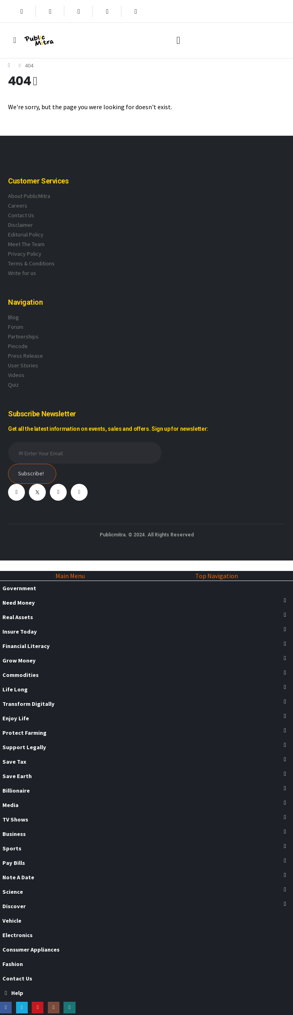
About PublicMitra (29, 196)
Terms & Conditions (31, 263)
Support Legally (24, 747)
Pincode (18, 346)
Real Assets (17, 617)
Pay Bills (13, 862)
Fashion (12, 964)
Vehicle (11, 920)
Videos (16, 375)
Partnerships (23, 336)
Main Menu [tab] (70, 576)
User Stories (23, 365)
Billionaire (16, 790)
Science (12, 891)
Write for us (22, 273)
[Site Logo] (39, 40)
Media (10, 805)
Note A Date (18, 877)
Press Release (25, 355)
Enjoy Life (15, 718)
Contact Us (21, 215)
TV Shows (15, 819)
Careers (17, 205)
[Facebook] (22, 11)
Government (19, 588)
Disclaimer (20, 224)
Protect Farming (24, 732)
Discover (14, 906)
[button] (178, 40)
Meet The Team (26, 244)
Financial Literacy (26, 646)
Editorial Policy (25, 234)
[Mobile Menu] (14, 40)
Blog (13, 317)
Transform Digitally (28, 703)
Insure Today (19, 631)
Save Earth (17, 776)
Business (14, 834)
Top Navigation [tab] (216, 576)
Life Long (15, 689)
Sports (11, 848)
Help (12, 993)
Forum (15, 326)
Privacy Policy (24, 253)
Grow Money (19, 660)
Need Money (18, 602)
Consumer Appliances (30, 949)
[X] (50, 11)
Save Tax (14, 761)
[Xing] (136, 11)
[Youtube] (79, 11)
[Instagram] (107, 11)
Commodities (20, 675)
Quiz (13, 384)
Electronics (17, 935)
